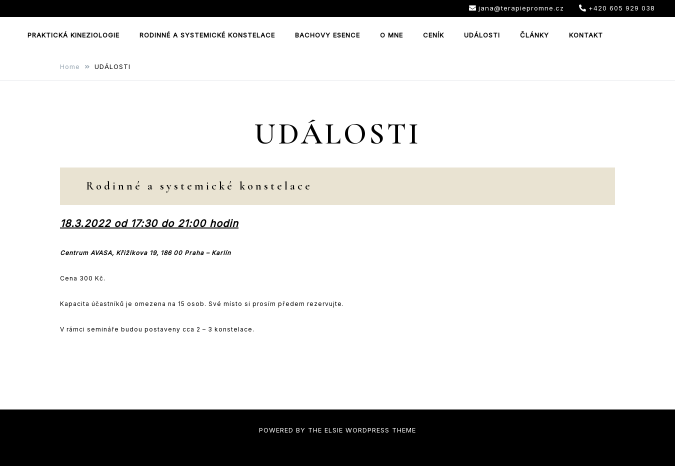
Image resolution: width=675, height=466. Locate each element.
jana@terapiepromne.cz (516, 8)
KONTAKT (586, 35)
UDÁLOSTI (482, 35)
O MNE (391, 35)
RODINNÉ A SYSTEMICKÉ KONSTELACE (207, 35)
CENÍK (433, 35)
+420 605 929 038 (617, 8)
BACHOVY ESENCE (327, 35)
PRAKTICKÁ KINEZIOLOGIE (74, 35)
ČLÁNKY (534, 35)
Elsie (333, 430)
